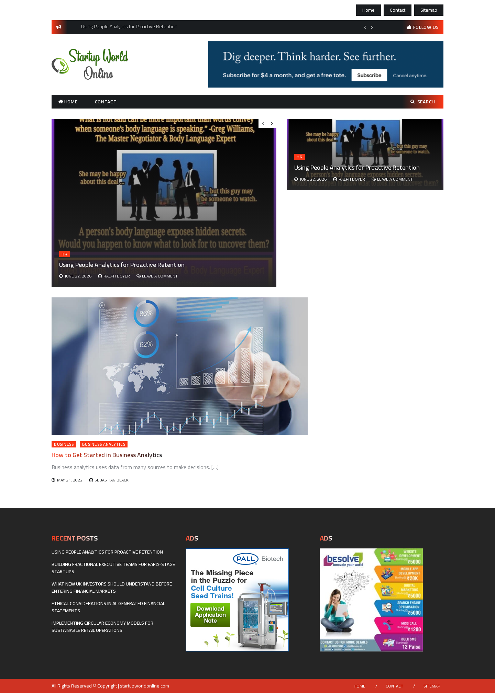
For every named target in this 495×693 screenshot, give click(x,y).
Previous (365, 27)
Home (368, 9)
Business (64, 444)
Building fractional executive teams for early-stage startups (113, 568)
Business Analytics (103, 444)
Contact (397, 9)
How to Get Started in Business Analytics (107, 455)
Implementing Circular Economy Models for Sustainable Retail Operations (102, 626)
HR (299, 157)
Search (422, 101)
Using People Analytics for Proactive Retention (357, 167)
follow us (426, 27)
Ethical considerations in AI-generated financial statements (108, 607)
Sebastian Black (112, 480)
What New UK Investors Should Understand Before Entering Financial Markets (112, 587)
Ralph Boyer (352, 179)
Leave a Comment (395, 179)
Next (372, 27)
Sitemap (428, 9)
